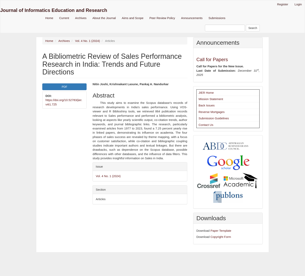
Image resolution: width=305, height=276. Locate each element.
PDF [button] (64, 86)
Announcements (192, 18)
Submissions (216, 18)
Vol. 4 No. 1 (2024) (87, 40)
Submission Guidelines (214, 118)
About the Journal (104, 18)
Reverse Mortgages (212, 112)
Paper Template (220, 230)
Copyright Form (220, 236)
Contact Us (206, 124)
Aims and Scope (132, 18)
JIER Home (206, 92)
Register (282, 4)
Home (49, 18)
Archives (81, 18)
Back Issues (207, 105)
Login (298, 4)
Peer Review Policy (162, 18)
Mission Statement (211, 99)
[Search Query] (225, 28)
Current (64, 18)
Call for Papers (212, 59)
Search (252, 28)
